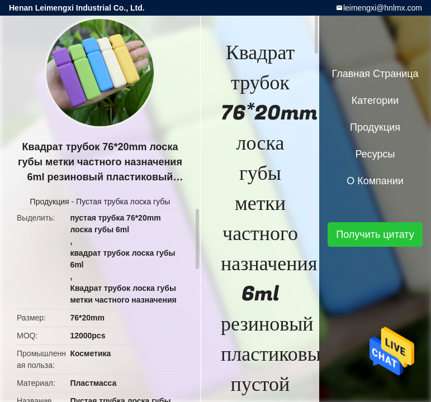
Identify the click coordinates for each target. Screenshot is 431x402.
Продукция (49, 201)
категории (375, 100)
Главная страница (374, 73)
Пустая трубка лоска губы (123, 201)
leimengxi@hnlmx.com (382, 7)
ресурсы (375, 154)
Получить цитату (375, 234)
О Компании (375, 180)
